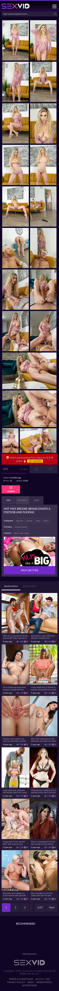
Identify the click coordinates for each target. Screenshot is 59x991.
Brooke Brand (21, 527)
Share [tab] (36, 500)
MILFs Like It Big (21, 533)
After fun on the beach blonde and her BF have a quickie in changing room (15, 637)
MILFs (46, 521)
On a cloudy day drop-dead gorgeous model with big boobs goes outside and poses (14, 688)
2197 (40, 907)
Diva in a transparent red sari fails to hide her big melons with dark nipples (43, 843)
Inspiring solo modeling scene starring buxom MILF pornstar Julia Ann (43, 791)
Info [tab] (8, 500)
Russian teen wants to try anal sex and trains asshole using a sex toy (14, 740)
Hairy (38, 521)
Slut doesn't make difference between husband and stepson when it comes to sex (43, 637)
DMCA (31, 982)
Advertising (29, 985)
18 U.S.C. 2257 (42, 979)
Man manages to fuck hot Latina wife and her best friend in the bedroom (41, 894)
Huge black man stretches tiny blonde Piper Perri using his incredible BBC (15, 791)
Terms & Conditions (21, 979)
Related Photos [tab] (11, 586)
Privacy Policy (16, 982)
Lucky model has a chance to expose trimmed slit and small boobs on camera (43, 688)
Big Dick (19, 521)
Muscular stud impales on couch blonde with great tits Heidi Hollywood (14, 894)
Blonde (29, 521)
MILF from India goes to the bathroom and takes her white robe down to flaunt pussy (43, 740)
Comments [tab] (22, 500)
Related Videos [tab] (29, 586)
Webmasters (44, 982)
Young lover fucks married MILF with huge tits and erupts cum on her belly (14, 843)
